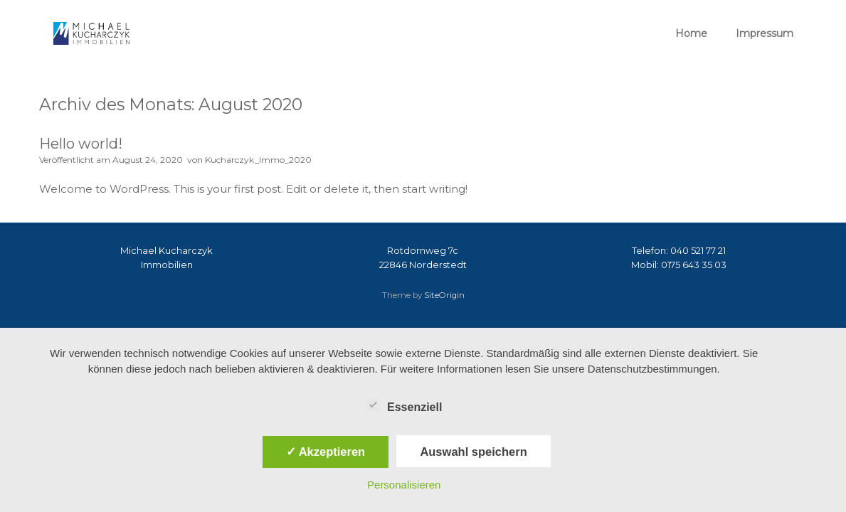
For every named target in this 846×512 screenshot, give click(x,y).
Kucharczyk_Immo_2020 (258, 159)
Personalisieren (403, 485)
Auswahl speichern (473, 451)
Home (691, 33)
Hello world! (80, 143)
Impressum (764, 33)
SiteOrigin (444, 295)
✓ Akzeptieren (326, 451)
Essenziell (404, 404)
